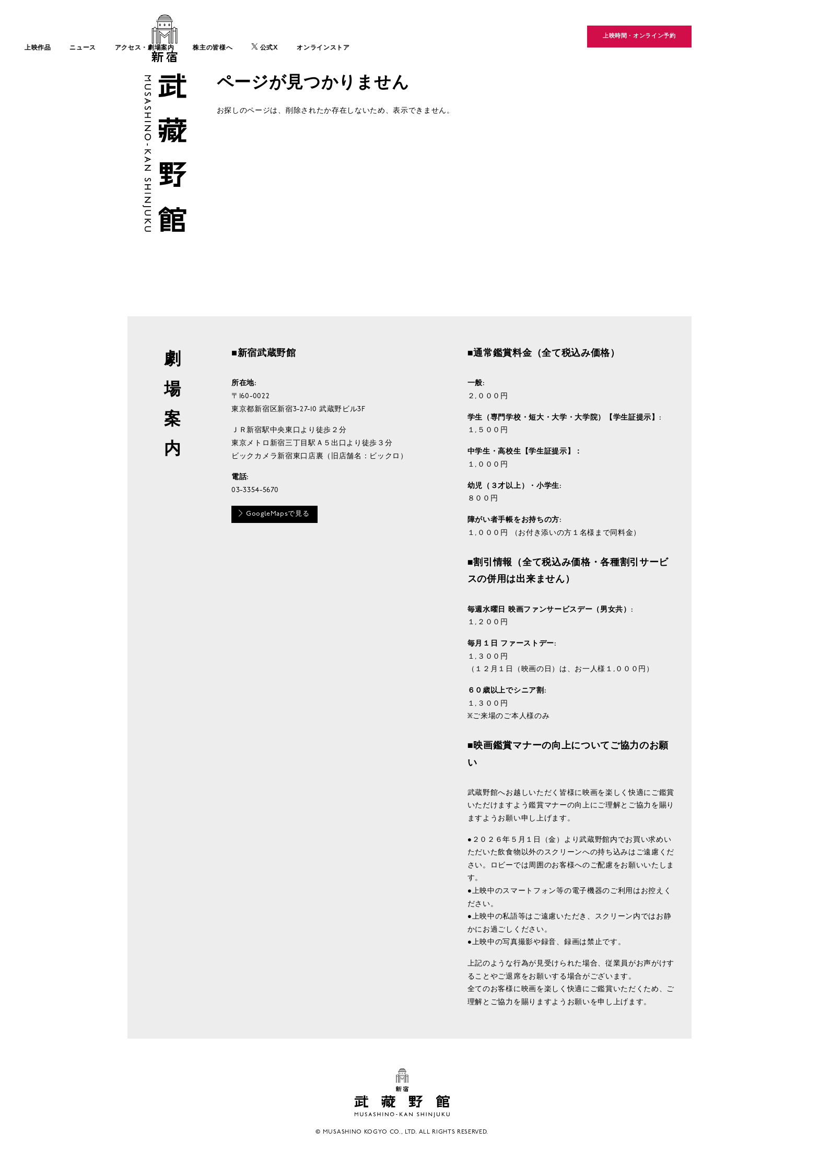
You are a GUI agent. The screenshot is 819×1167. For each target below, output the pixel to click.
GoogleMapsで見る (275, 514)
